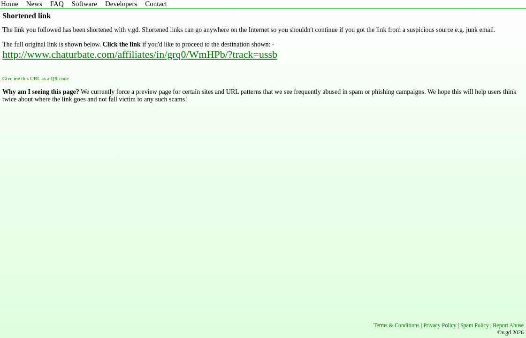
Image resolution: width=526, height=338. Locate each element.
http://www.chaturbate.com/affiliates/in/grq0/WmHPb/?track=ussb (139, 54)
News (34, 4)
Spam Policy (474, 325)
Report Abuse (508, 325)
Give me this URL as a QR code (35, 78)
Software (84, 4)
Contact (156, 4)
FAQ (57, 4)
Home (9, 4)
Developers (121, 4)
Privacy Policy (439, 325)
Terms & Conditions (396, 325)
